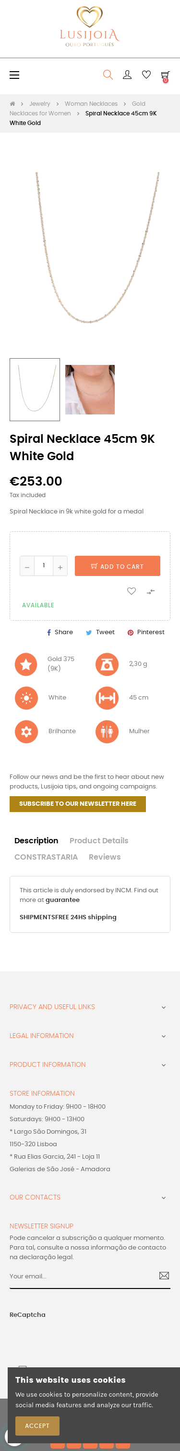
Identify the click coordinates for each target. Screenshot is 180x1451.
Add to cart (117, 567)
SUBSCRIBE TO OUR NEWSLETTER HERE (77, 804)
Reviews (105, 857)
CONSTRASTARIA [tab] (46, 857)
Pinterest (151, 632)
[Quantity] (44, 565)
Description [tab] (36, 841)
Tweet (105, 632)
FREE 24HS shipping (86, 917)
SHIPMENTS (37, 917)
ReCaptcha (28, 1315)
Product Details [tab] (99, 841)
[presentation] (66, 1339)
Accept (37, 1426)
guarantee (63, 900)
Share (64, 632)
